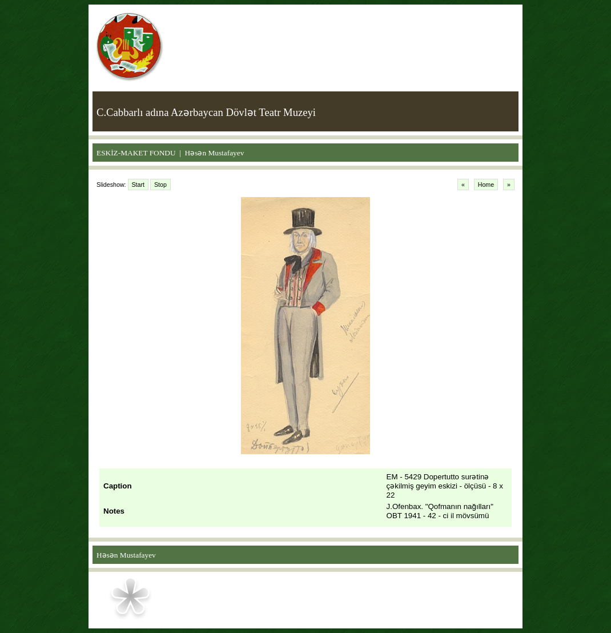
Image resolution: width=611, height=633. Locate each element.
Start (138, 184)
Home (486, 184)
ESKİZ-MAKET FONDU (136, 153)
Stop (160, 184)
